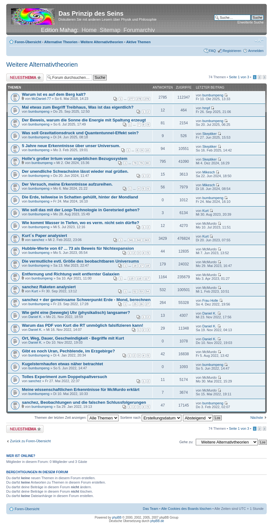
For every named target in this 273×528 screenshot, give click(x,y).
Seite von (239, 77)
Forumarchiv (139, 30)
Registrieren (232, 51)
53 (141, 291)
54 (147, 291)
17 (141, 265)
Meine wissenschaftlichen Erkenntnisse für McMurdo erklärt (80, 389)
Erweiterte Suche (250, 22)
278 (139, 98)
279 (146, 98)
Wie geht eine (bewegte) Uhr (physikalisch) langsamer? (76, 312)
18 (147, 265)
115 (131, 278)
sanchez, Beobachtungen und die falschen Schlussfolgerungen (84, 402)
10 (147, 150)
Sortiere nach (150, 417)
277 (131, 98)
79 (141, 163)
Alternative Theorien (60, 42)
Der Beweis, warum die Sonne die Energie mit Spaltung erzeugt (84, 120)
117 (146, 278)
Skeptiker (209, 134)
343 (146, 240)
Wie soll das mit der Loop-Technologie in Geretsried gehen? (80, 210)
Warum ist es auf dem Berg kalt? (54, 94)
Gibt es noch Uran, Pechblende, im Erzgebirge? (68, 351)
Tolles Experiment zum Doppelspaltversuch (64, 376)
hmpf (206, 108)
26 (141, 304)
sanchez (38, 240)
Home (89, 30)
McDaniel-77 (41, 98)
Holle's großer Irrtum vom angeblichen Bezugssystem (74, 158)
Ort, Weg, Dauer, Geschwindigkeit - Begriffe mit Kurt (73, 338)
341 (131, 240)
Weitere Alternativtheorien (102, 42)
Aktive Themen (138, 42)
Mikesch (208, 172)
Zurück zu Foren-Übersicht (30, 441)
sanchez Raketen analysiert (49, 287)
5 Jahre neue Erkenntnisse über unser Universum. (71, 145)
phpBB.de (157, 521)
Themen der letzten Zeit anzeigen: (76, 417)
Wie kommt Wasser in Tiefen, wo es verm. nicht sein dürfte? (80, 222)
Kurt (205, 211)
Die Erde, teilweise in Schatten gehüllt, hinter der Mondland (80, 197)
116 (139, 278)
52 (135, 291)
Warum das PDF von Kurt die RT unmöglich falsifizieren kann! (82, 325)
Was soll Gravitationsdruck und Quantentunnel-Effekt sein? (80, 133)
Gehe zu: (186, 442)
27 (147, 304)
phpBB (116, 517)
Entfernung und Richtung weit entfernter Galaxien (70, 274)
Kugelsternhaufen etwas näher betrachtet (62, 363)
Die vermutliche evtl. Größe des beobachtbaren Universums (80, 261)
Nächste (256, 417)
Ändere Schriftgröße (259, 41)
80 (147, 163)
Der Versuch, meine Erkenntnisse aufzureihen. (67, 184)
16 (135, 265)
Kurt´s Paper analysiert (44, 235)
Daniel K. (35, 317)
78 (135, 163)
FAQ (212, 51)
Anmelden (256, 51)
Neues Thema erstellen (24, 77)
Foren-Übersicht (28, 42)
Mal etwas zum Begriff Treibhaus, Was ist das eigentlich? (78, 107)
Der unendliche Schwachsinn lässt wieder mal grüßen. (75, 171)
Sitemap (110, 30)
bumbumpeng (212, 95)
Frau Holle (210, 300)
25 (135, 304)
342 (139, 240)
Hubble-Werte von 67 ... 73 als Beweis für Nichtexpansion (78, 248)
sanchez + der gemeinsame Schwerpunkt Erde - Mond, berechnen (86, 299)
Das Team (150, 508)
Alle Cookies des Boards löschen (186, 508)
